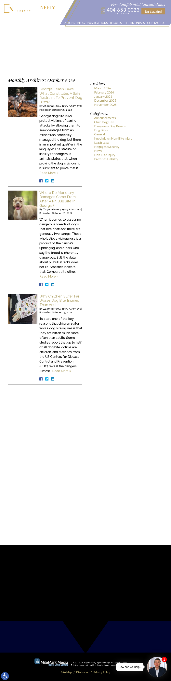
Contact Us (156, 23)
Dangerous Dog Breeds (110, 126)
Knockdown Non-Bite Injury (113, 138)
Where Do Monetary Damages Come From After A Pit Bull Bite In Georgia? (57, 199)
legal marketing (100, 665)
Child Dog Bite (104, 122)
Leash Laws (101, 142)
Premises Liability (106, 159)
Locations (67, 23)
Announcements (105, 118)
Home (10, 23)
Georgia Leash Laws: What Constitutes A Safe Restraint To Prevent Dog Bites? (60, 95)
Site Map (66, 672)
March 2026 (102, 88)
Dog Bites (101, 130)
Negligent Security (106, 146)
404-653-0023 (123, 11)
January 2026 (103, 96)
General (99, 134)
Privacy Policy (101, 672)
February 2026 (104, 92)
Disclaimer (82, 672)
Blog (81, 23)
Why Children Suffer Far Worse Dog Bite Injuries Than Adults (59, 300)
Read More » (49, 173)
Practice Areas (45, 23)
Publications (97, 23)
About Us (24, 23)
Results (116, 23)
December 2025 (105, 100)
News (98, 150)
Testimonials (134, 23)
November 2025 (105, 104)
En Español (153, 11)
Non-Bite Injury (104, 155)
